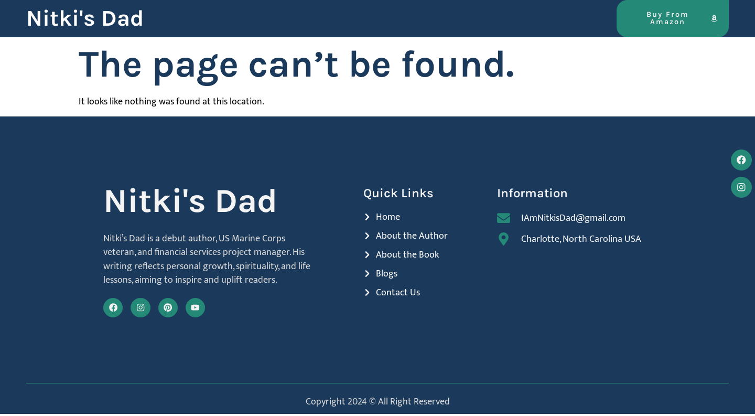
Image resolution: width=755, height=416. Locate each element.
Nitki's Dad (85, 18)
